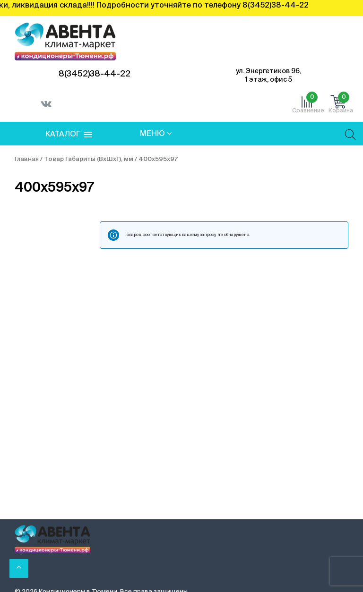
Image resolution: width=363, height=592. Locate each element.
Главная (27, 159)
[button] (69, 135)
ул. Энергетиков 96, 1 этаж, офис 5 (268, 75)
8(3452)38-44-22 (94, 74)
